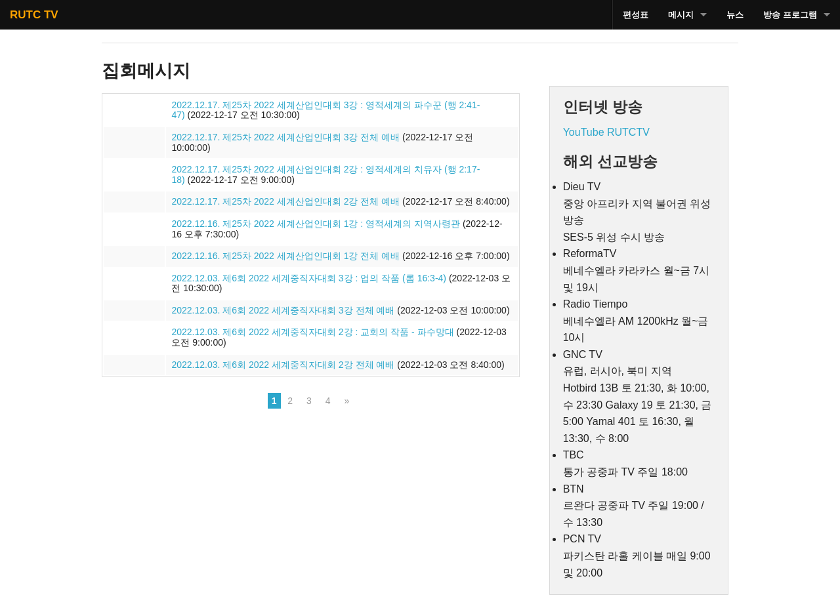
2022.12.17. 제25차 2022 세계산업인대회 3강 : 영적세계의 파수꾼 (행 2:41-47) (325, 110)
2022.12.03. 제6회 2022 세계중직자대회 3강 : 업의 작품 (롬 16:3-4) (308, 278)
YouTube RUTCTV (606, 132)
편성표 (635, 15)
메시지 (681, 15)
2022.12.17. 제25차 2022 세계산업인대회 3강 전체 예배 (285, 137)
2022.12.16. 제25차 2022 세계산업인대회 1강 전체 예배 (285, 256)
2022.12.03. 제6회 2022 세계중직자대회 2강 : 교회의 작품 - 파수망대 (312, 332)
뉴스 (735, 15)
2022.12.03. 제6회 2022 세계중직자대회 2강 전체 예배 (282, 364)
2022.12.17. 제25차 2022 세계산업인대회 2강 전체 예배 (285, 201)
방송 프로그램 (790, 15)
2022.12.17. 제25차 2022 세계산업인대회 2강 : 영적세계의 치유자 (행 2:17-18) (325, 174)
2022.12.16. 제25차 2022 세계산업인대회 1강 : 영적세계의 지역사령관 (315, 223)
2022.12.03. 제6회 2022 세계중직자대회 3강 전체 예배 (282, 310)
